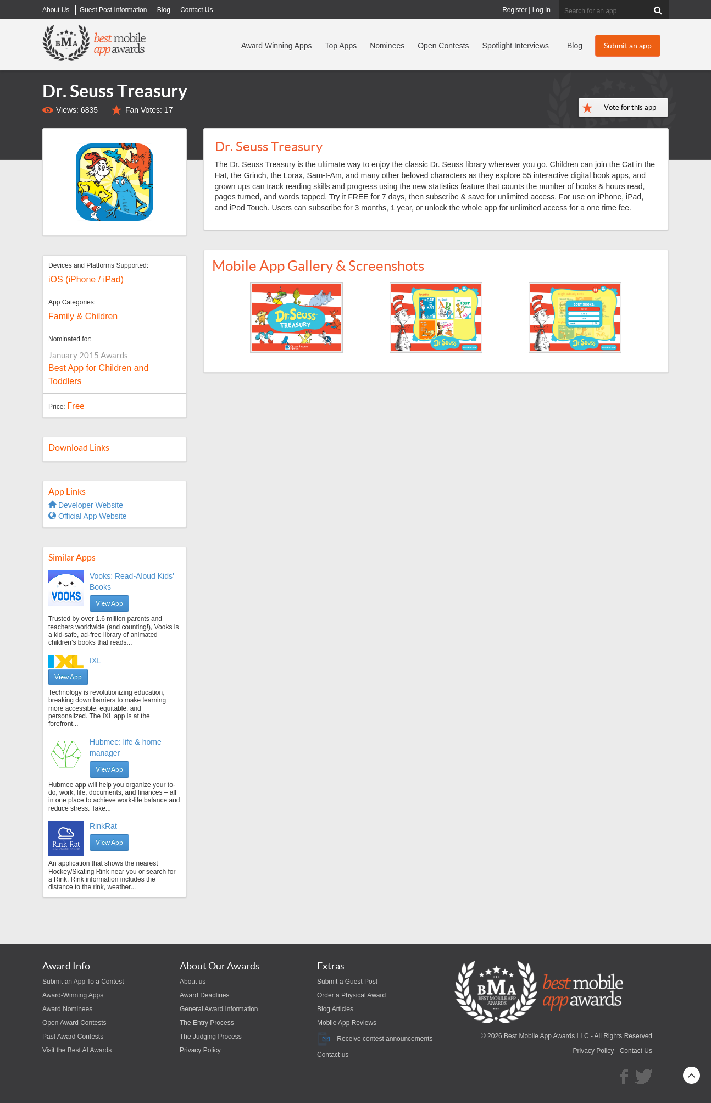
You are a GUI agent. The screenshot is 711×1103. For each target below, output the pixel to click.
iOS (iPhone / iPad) (86, 279)
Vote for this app (630, 107)
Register (514, 10)
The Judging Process (211, 1036)
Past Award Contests (72, 1036)
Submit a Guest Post (347, 981)
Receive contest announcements (374, 1039)
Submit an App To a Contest (83, 981)
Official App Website (87, 516)
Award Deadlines (205, 995)
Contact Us (636, 1051)
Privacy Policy (200, 1050)
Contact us (332, 1054)
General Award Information (219, 1009)
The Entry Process (207, 1023)
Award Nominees (67, 1009)
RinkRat (103, 826)
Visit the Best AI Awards (77, 1050)
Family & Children (83, 316)
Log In (541, 10)
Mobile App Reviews (346, 1023)
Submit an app (628, 45)
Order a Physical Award (351, 995)
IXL (95, 660)
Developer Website (85, 505)
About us (192, 981)
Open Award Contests (74, 1023)
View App (109, 603)
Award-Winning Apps (72, 995)
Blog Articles (335, 1009)
